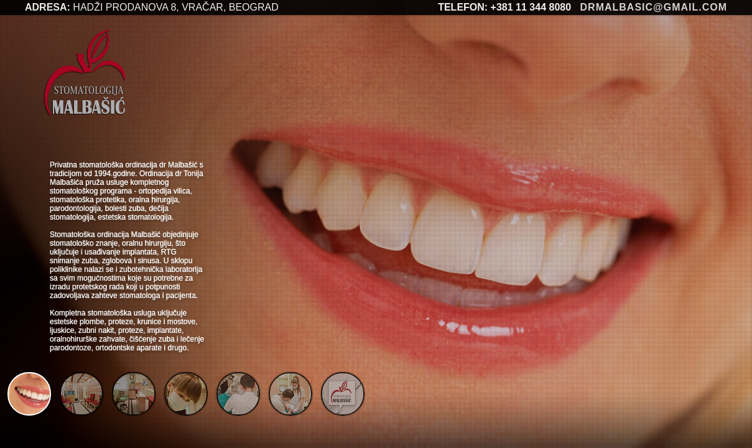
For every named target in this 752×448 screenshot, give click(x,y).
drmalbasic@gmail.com (653, 7)
